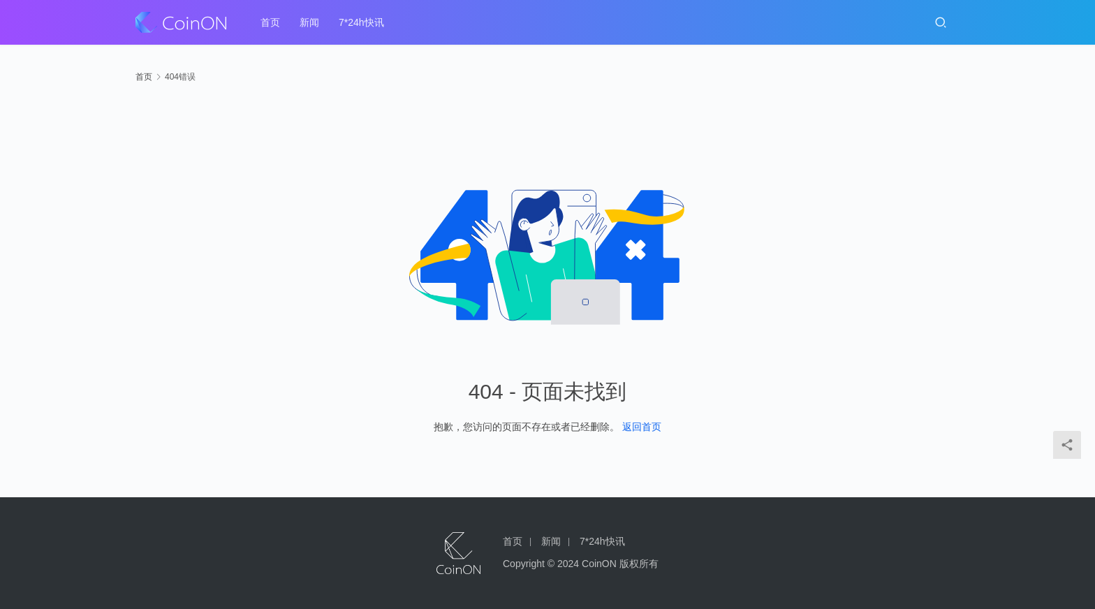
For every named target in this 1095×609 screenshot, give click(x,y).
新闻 (309, 22)
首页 (270, 22)
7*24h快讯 (361, 22)
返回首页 (641, 426)
